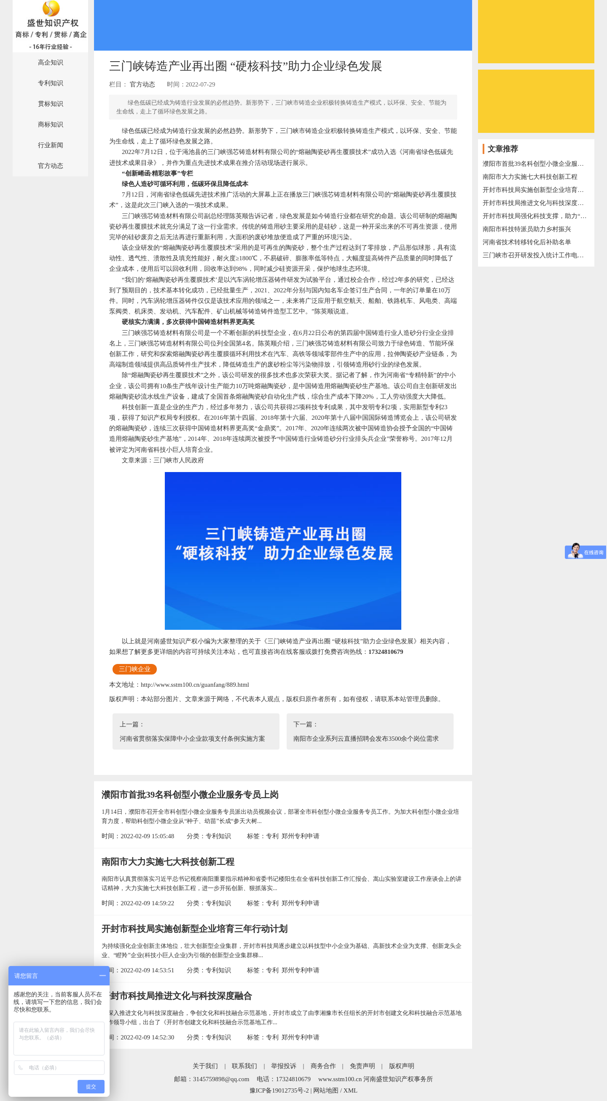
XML (350, 1090)
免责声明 (362, 1066)
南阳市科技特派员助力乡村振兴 (527, 229)
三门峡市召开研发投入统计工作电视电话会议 (536, 255)
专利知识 (50, 83)
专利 (272, 836)
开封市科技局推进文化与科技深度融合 (177, 996)
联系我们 (244, 1066)
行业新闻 (50, 145)
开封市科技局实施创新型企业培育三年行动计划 (194, 929)
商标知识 (50, 124)
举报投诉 (283, 1066)
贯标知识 (50, 103)
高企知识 (50, 62)
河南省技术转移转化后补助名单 (527, 242)
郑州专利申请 (301, 836)
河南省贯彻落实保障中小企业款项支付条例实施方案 (192, 738)
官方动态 (50, 165)
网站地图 (325, 1090)
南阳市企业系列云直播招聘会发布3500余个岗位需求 (366, 738)
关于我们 (205, 1066)
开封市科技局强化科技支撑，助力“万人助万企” (536, 216)
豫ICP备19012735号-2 (279, 1090)
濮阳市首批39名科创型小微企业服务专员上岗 (190, 795)
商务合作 (323, 1066)
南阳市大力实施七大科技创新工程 (168, 862)
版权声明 (401, 1066)
